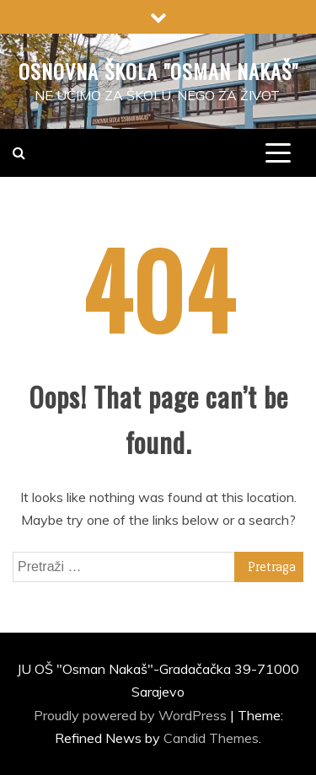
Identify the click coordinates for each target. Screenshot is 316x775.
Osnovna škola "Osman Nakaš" (158, 71)
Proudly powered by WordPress (132, 715)
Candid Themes (211, 738)
